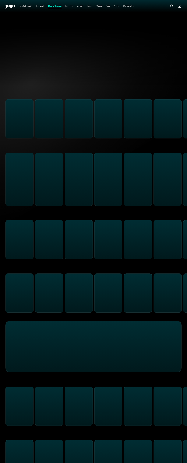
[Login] (180, 6)
